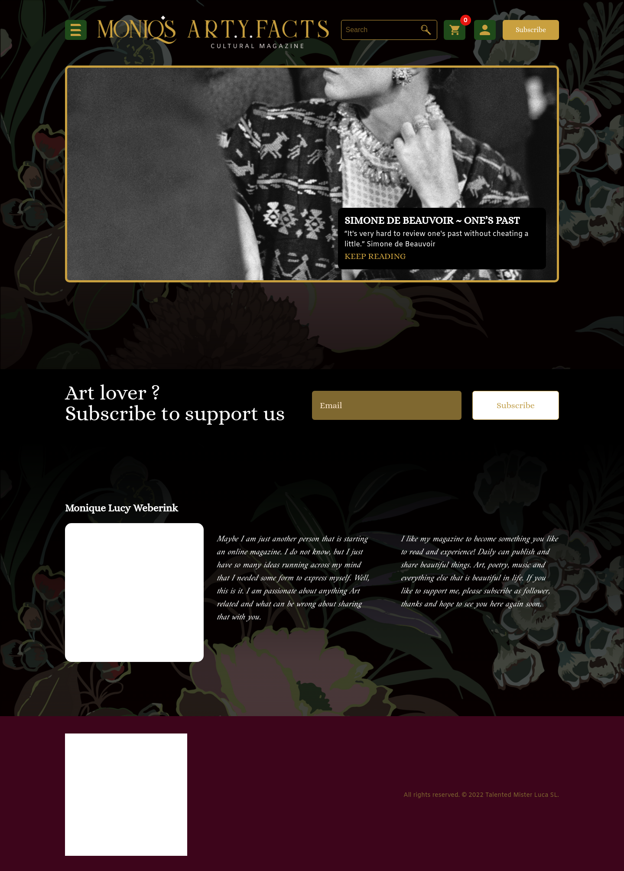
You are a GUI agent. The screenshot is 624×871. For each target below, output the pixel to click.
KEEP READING (375, 256)
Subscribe (531, 30)
